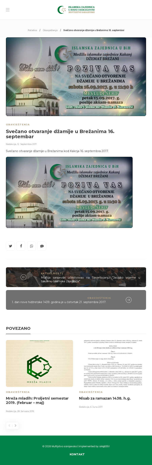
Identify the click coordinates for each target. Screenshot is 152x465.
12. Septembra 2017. (27, 144)
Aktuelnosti (52, 273)
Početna (32, 30)
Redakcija (11, 144)
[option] (39, 377)
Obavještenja (50, 30)
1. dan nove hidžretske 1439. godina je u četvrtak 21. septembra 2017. (59, 302)
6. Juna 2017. (96, 406)
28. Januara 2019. (25, 411)
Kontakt (77, 454)
